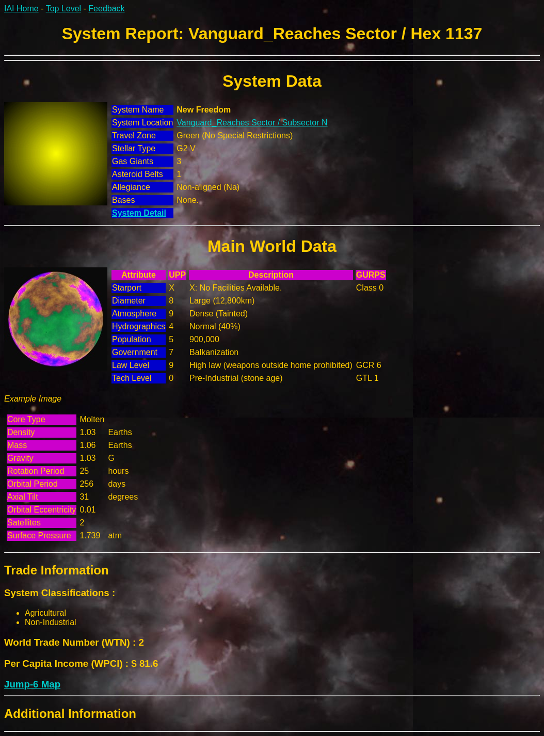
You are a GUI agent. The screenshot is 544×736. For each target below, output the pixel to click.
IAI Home (21, 8)
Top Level (64, 8)
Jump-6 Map (32, 684)
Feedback (106, 8)
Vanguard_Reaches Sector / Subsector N (252, 122)
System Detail (139, 213)
